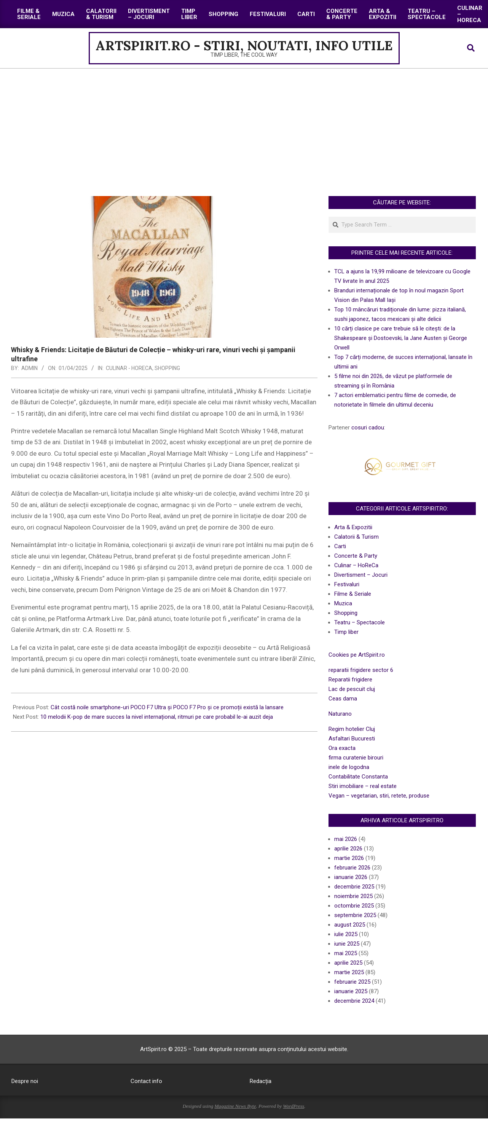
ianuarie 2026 (350, 877)
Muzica (343, 603)
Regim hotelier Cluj (352, 729)
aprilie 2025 (348, 962)
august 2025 (349, 924)
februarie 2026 (352, 867)
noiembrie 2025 (353, 896)
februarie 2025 (352, 981)
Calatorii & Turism (356, 536)
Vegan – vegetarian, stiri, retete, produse (379, 795)
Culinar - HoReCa (129, 368)
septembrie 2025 (355, 915)
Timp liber (346, 632)
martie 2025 (349, 972)
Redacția (260, 1081)
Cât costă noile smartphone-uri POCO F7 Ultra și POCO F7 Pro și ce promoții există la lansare (167, 707)
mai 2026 (345, 839)
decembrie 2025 (354, 886)
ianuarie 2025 (350, 991)
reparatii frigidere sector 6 (361, 670)
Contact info (146, 1081)
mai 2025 (345, 953)
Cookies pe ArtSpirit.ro (357, 654)
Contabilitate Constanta (358, 776)
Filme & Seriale (352, 593)
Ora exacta (342, 748)
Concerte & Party (355, 555)
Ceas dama (343, 698)
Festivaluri (346, 584)
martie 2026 (349, 858)
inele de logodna (349, 767)
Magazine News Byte (235, 1106)
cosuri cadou (367, 427)
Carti (340, 546)
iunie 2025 (346, 943)
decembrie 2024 (354, 1000)
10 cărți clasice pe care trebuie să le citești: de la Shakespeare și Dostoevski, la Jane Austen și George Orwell (400, 338)
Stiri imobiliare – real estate (363, 786)
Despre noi (24, 1081)
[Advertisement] (244, 125)
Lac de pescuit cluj (352, 689)
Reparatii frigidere (350, 679)
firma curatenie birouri (356, 757)
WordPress (293, 1106)
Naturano (340, 713)
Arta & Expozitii (353, 527)
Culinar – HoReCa (356, 565)
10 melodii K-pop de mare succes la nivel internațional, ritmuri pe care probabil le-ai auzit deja (156, 716)
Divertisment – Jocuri (361, 574)
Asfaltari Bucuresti (352, 738)
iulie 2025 (345, 934)
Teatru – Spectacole (359, 622)
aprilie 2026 (348, 848)
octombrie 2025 (354, 905)
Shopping (167, 368)
